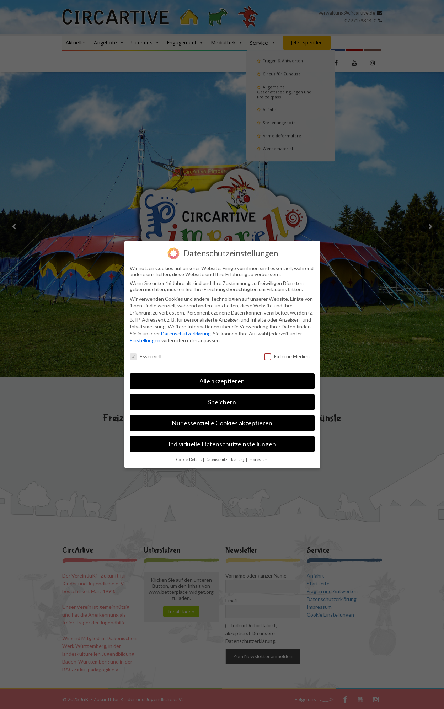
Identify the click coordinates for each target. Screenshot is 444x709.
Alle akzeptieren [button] (222, 380)
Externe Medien (287, 356)
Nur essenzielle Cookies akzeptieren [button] (222, 422)
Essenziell (145, 356)
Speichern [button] (222, 401)
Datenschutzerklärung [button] (225, 458)
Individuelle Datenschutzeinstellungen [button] (222, 443)
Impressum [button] (258, 458)
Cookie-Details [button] (189, 458)
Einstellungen (145, 340)
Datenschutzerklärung (186, 332)
